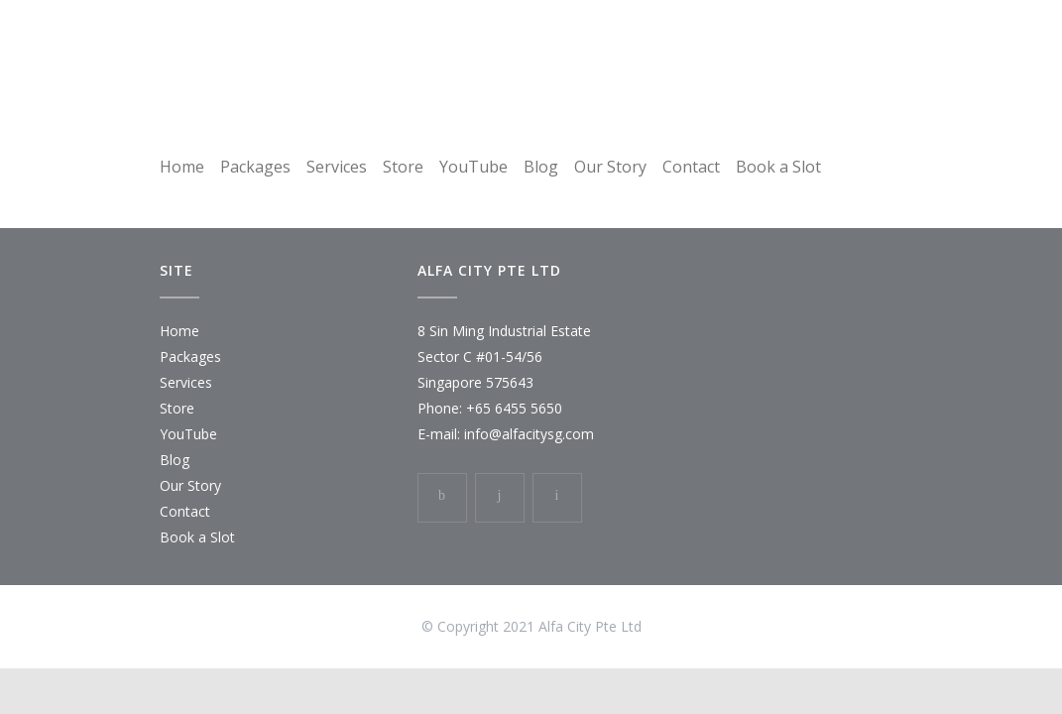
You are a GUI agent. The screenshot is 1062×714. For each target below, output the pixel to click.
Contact (691, 167)
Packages (255, 167)
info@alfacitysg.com (529, 433)
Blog (541, 167)
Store (403, 167)
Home (182, 167)
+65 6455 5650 (514, 408)
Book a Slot (778, 167)
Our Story (610, 167)
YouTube (473, 167)
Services (336, 167)
